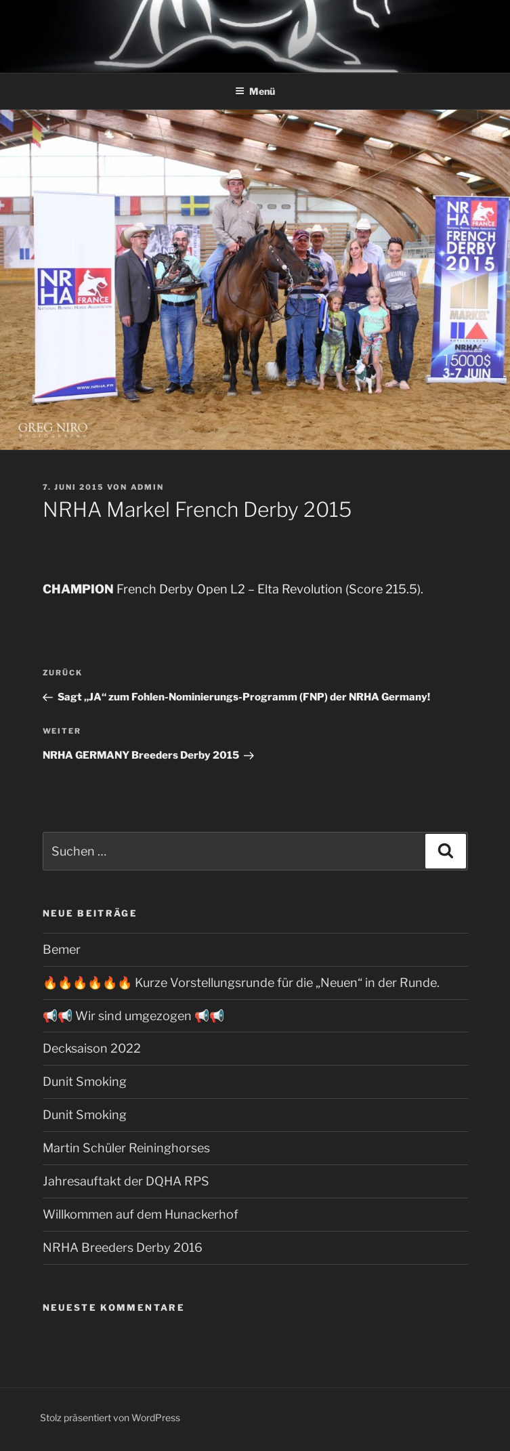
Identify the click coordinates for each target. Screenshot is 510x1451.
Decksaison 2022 (92, 1048)
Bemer (62, 949)
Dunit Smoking (85, 1081)
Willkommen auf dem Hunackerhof (140, 1214)
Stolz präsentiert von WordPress (110, 1417)
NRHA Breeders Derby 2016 (123, 1247)
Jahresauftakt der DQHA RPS (126, 1181)
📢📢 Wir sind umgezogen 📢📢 (133, 1016)
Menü (255, 91)
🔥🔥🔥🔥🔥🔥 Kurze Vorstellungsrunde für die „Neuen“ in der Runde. (241, 982)
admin (148, 487)
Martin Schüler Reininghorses (126, 1148)
